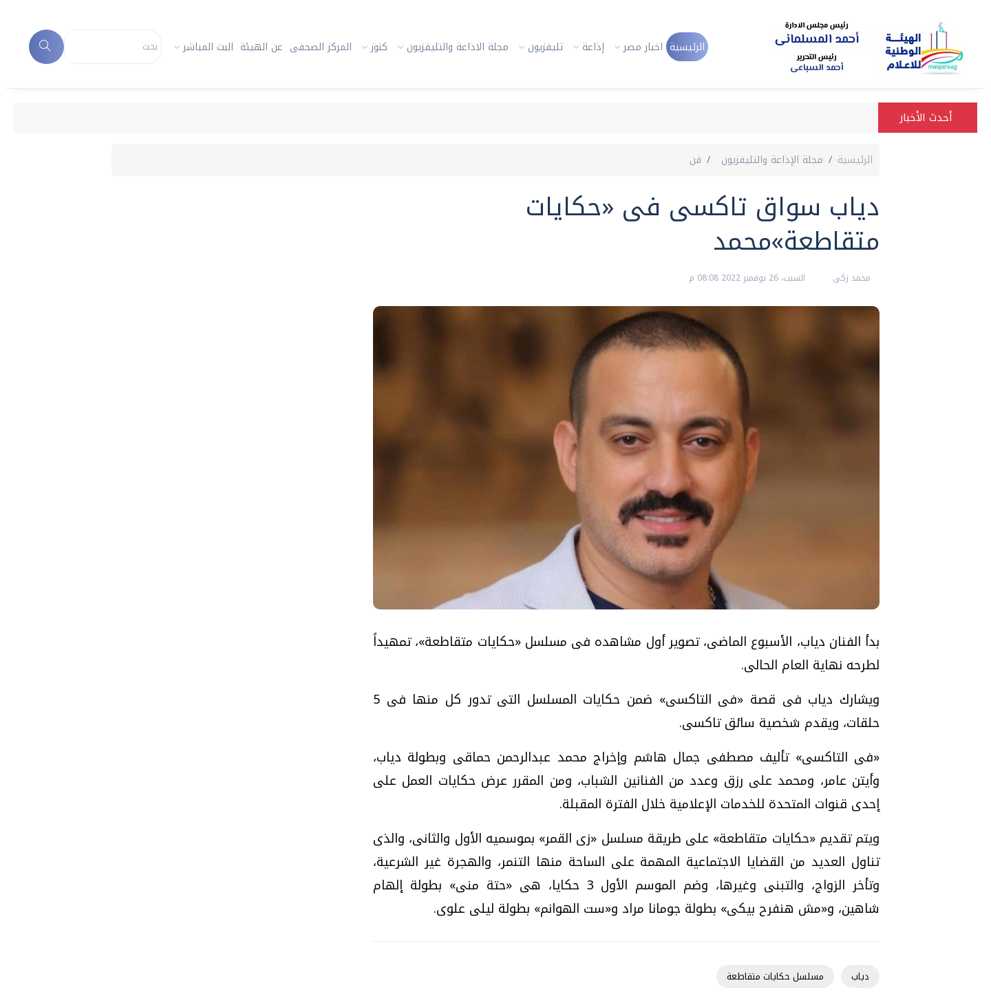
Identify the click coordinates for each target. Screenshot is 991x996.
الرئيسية (687, 47)
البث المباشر (208, 47)
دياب (860, 976)
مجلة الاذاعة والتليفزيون (458, 47)
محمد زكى (850, 277)
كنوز (379, 47)
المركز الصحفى (321, 47)
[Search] (113, 47)
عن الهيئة (261, 47)
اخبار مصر (643, 47)
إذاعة (593, 47)
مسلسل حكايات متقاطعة (775, 976)
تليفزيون (545, 47)
